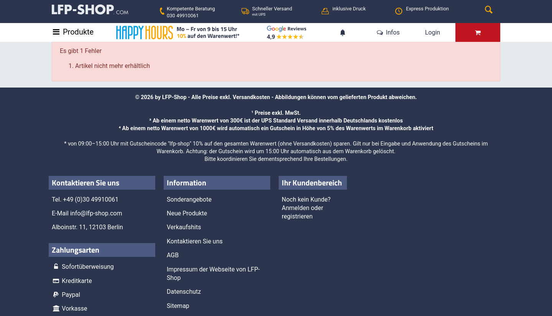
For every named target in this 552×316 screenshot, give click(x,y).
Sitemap (178, 305)
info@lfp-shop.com (96, 213)
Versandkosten (251, 97)
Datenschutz (184, 291)
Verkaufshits (184, 227)
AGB (173, 255)
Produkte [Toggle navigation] (78, 31)
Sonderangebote (189, 199)
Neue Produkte (187, 213)
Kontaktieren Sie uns (195, 241)
